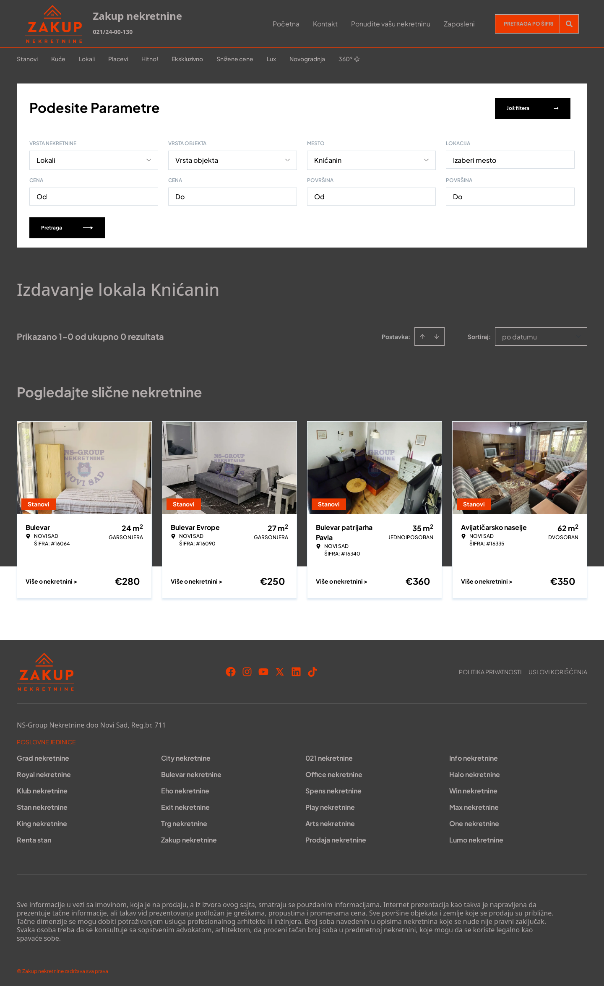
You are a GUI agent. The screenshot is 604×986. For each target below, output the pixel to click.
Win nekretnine (473, 789)
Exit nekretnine (185, 805)
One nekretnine (474, 821)
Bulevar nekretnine (191, 772)
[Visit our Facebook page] (231, 670)
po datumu (519, 335)
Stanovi (27, 59)
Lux (271, 59)
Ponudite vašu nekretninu (390, 23)
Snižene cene (234, 59)
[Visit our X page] (280, 670)
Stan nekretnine (42, 805)
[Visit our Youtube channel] (263, 670)
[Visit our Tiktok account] (312, 670)
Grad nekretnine (43, 756)
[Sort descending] (436, 334)
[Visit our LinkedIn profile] (296, 670)
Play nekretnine (330, 805)
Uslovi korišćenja (557, 670)
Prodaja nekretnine (335, 838)
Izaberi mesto (474, 158)
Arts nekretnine (330, 821)
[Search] (569, 24)
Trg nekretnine (184, 821)
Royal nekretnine (44, 772)
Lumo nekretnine (476, 838)
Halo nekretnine (474, 772)
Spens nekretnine (333, 789)
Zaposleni (459, 23)
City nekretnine (186, 756)
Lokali (87, 59)
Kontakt (325, 23)
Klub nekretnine (42, 789)
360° (349, 59)
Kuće (58, 59)
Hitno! (149, 59)
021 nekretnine (329, 756)
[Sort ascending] (422, 334)
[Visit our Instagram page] (247, 670)
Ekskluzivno (187, 59)
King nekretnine (42, 821)
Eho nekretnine (185, 789)
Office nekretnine (333, 772)
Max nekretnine (474, 805)
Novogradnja (307, 59)
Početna (286, 23)
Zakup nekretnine (189, 838)
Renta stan (34, 838)
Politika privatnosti (490, 670)
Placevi (118, 59)
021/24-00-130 (113, 32)
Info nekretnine (473, 756)
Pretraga (67, 226)
